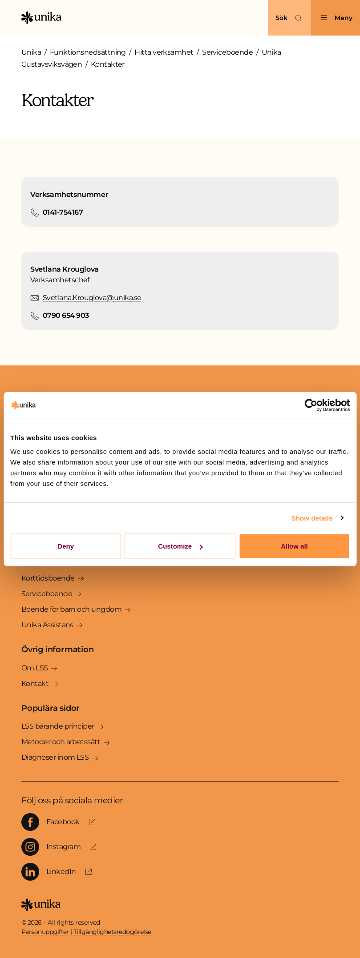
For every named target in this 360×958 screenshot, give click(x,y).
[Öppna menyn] (335, 18)
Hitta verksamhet (163, 52)
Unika (31, 52)
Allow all (294, 546)
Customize (180, 546)
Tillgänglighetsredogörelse (112, 932)
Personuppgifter (45, 932)
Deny (65, 546)
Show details (312, 517)
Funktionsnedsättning (88, 52)
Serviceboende (227, 52)
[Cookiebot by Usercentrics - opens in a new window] (311, 405)
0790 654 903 (66, 315)
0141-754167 (63, 212)
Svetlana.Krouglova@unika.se (92, 297)
